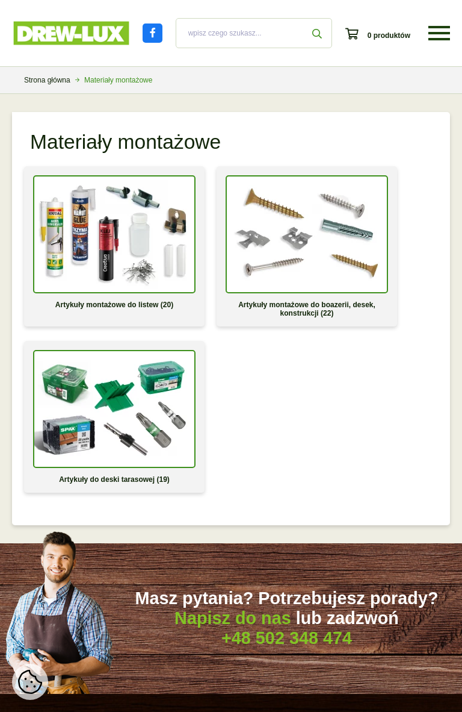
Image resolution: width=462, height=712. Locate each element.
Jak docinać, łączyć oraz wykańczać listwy (60, 607)
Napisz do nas (232, 413)
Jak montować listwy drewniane (71, 585)
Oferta (331, 550)
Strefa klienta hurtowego (208, 603)
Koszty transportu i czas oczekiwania (218, 533)
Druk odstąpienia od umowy (203, 585)
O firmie (333, 533)
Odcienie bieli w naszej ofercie (69, 550)
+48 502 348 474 (286, 433)
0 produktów (389, 35)
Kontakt (333, 603)
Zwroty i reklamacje (190, 568)
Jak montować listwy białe (62, 568)
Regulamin (338, 568)
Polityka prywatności (354, 585)
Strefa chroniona (347, 620)
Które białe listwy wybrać (60, 533)
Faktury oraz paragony (195, 550)
